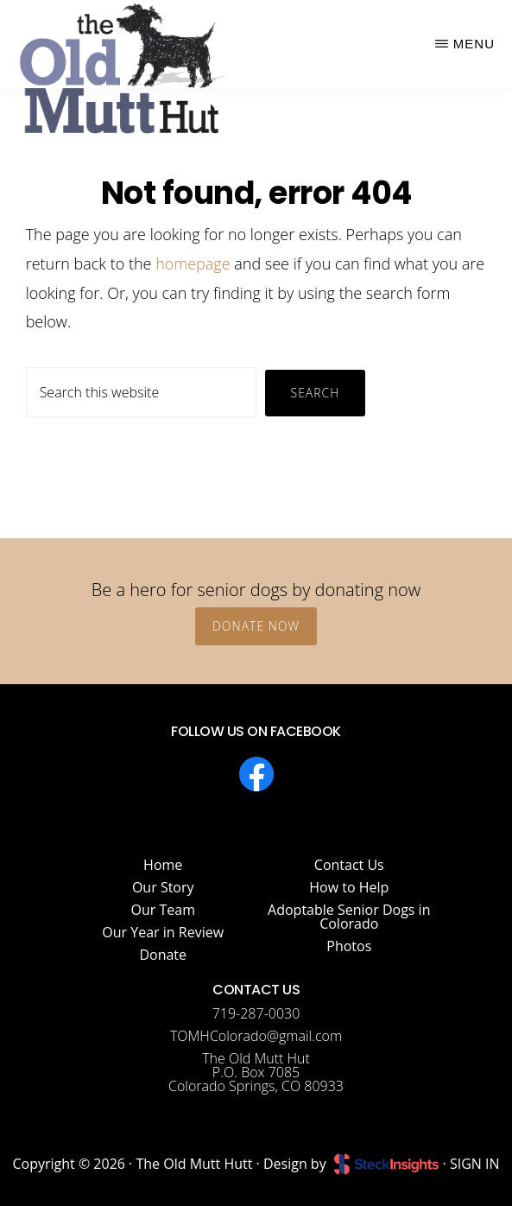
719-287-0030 (256, 1013)
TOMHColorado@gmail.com (256, 1035)
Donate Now (256, 626)
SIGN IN (475, 1163)
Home (162, 864)
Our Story (163, 887)
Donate (162, 954)
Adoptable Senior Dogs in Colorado (349, 916)
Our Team (163, 909)
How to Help (349, 887)
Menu (474, 43)
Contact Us (349, 864)
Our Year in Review (163, 932)
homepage (192, 263)
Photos (348, 945)
